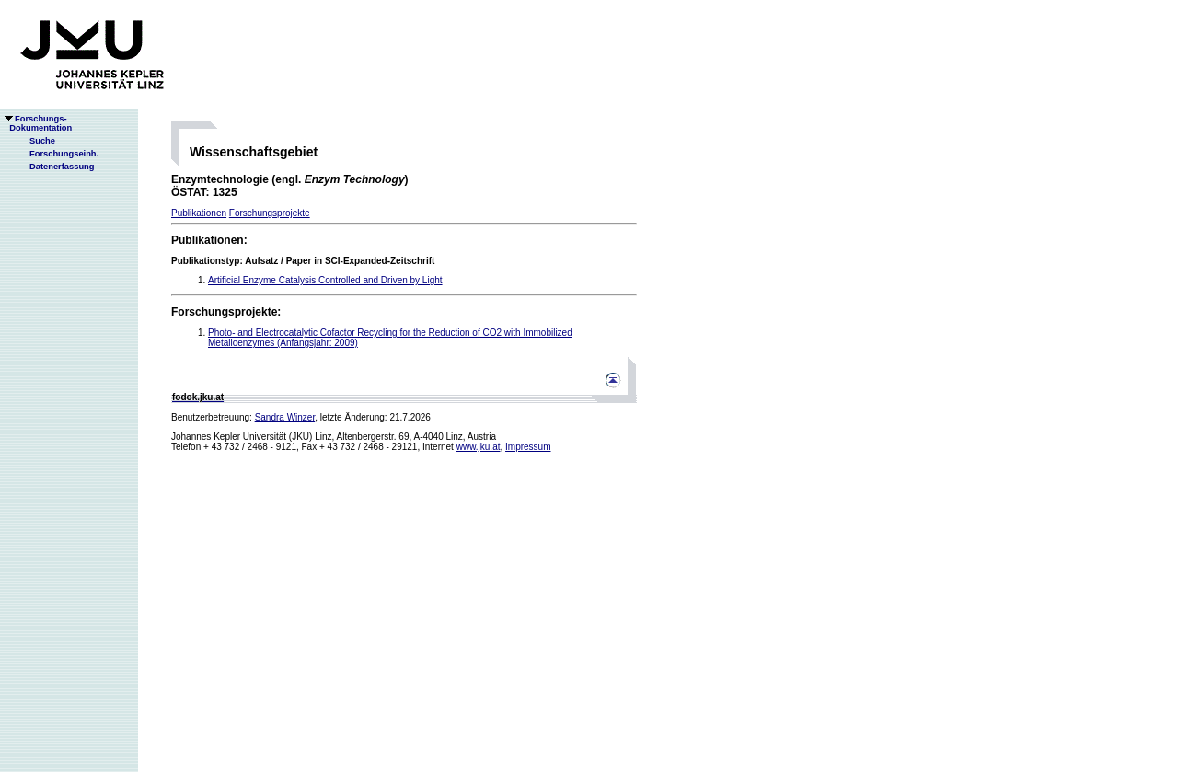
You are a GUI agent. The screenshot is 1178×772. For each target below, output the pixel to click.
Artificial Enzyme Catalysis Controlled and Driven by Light (325, 280)
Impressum (527, 447)
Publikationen (198, 213)
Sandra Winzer (285, 417)
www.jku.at (478, 447)
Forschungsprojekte (269, 213)
